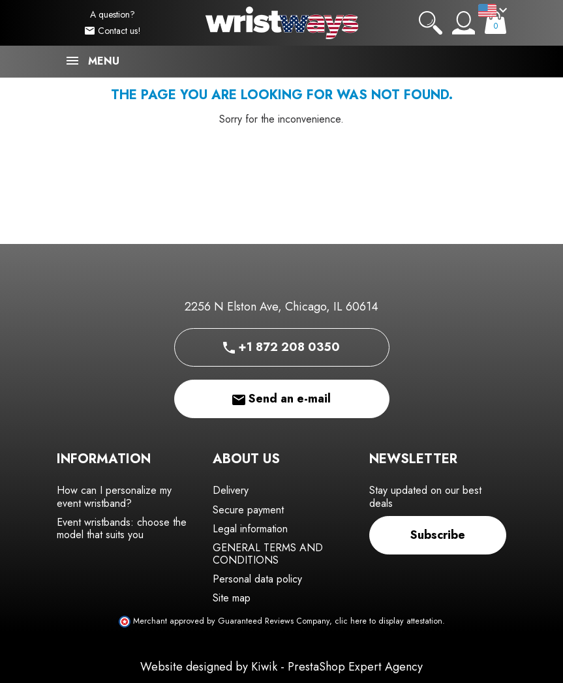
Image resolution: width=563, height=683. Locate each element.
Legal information (250, 528)
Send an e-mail (281, 398)
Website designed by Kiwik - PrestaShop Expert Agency (281, 666)
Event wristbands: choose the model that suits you (122, 528)
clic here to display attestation (388, 621)
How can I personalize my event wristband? (114, 496)
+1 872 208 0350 (281, 347)
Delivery (231, 490)
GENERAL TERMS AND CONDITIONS (268, 554)
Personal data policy (257, 578)
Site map (232, 597)
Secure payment (248, 509)
